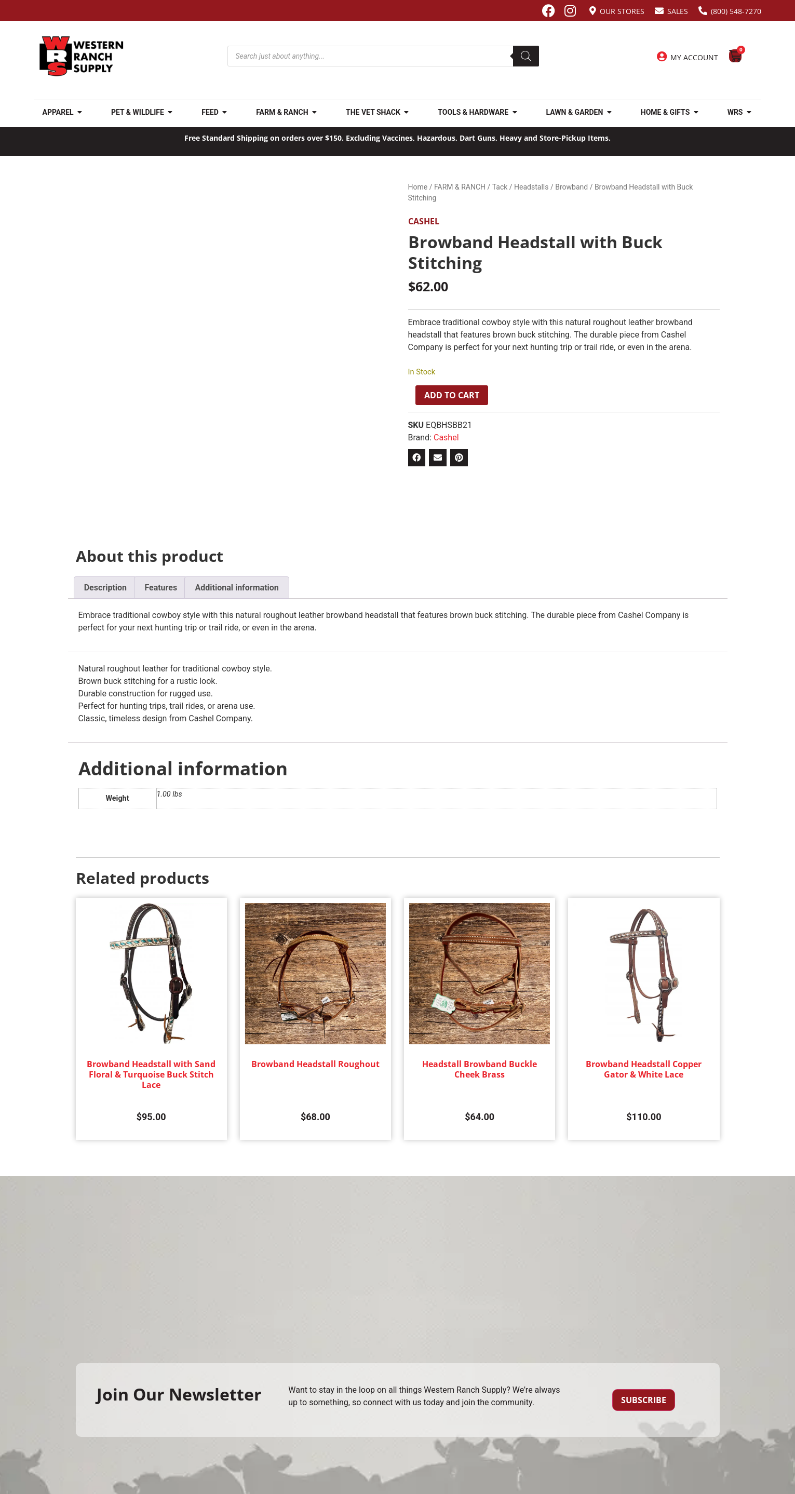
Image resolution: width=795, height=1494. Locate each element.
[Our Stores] (592, 10)
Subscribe (643, 1400)
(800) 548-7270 (736, 11)
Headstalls (531, 187)
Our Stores (622, 11)
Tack (500, 187)
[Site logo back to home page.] (81, 56)
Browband (571, 187)
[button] (417, 458)
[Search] (526, 56)
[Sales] (659, 10)
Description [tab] (105, 588)
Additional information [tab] (236, 588)
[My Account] (661, 56)
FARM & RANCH (460, 187)
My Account (694, 57)
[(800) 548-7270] (702, 10)
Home (418, 187)
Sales (677, 11)
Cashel (423, 221)
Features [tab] (160, 588)
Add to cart (451, 395)
